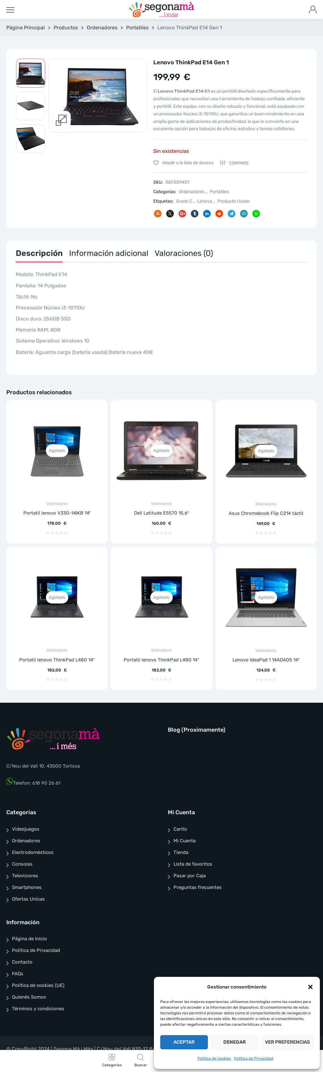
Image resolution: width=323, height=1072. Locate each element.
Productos (66, 28)
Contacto (22, 962)
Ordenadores (102, 28)
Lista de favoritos (192, 864)
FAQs (17, 974)
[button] (310, 987)
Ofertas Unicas (28, 899)
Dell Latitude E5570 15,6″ (161, 513)
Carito (180, 829)
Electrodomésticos (33, 852)
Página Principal (25, 28)
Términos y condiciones (38, 1008)
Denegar (234, 1042)
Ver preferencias (287, 1042)
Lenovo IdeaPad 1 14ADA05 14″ (266, 660)
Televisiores (25, 876)
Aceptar (184, 1042)
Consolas (22, 864)
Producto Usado (233, 201)
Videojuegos (25, 829)
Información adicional (108, 253)
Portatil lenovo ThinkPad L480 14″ (57, 660)
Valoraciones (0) (184, 253)
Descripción (39, 253)
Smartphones (27, 887)
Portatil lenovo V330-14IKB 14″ (57, 513)
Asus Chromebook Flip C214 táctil (266, 513)
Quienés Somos (29, 997)
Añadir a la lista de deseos (187, 162)
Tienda (180, 852)
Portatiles (137, 28)
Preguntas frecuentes (197, 887)
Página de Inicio (29, 939)
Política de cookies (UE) (38, 985)
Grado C (184, 201)
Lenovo (204, 201)
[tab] (39, 255)
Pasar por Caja (189, 876)
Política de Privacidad (253, 1058)
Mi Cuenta (184, 841)
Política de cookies (214, 1058)
